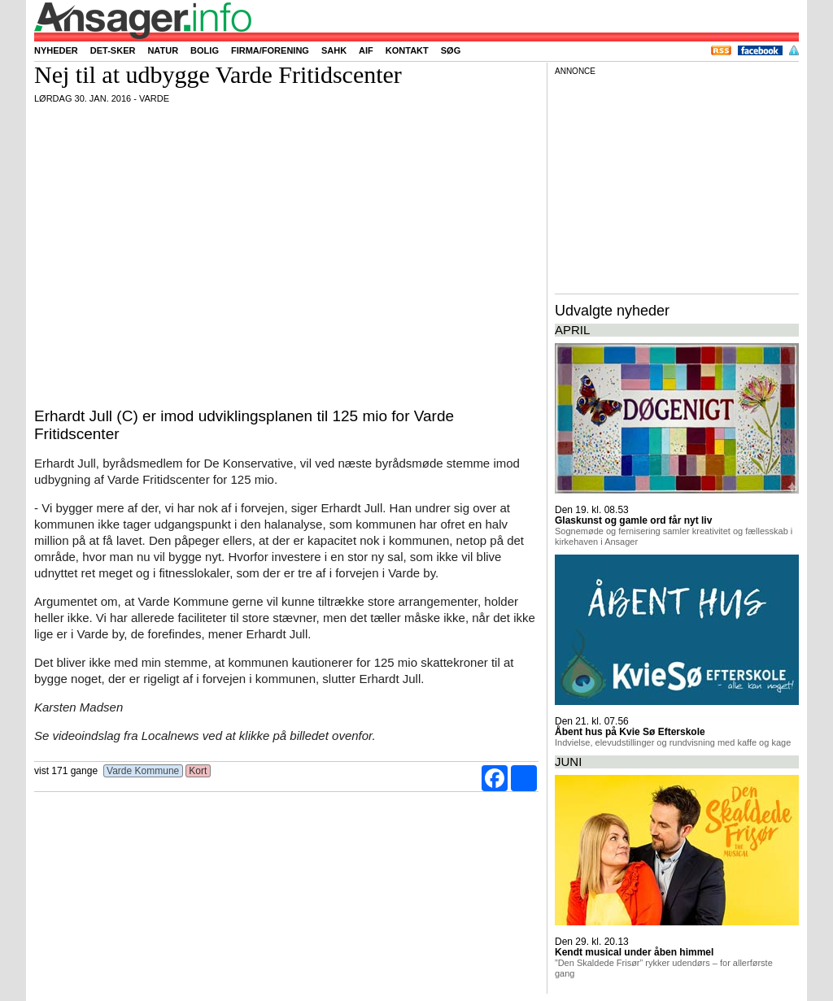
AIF (366, 50)
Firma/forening (270, 50)
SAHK (334, 50)
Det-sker (113, 50)
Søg (450, 50)
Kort (198, 771)
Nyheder (56, 50)
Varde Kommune (143, 771)
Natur (162, 50)
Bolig (204, 50)
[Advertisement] (677, 182)
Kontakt (407, 50)
